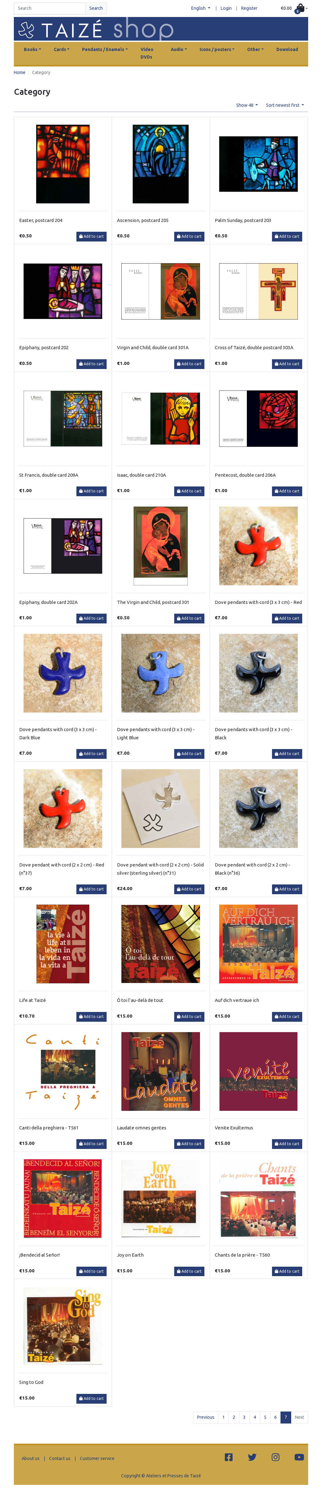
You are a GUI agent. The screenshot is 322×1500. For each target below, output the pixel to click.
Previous (205, 1417)
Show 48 (245, 105)
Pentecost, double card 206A (245, 475)
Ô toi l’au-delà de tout (140, 1000)
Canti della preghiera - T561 (49, 1127)
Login (226, 8)
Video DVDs (147, 53)
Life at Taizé (32, 1000)
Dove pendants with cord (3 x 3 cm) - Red (258, 602)
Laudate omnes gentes (141, 1127)
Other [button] (253, 49)
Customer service (97, 1458)
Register (249, 8)
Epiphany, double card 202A (48, 602)
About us (31, 1458)
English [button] (199, 8)
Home (19, 72)
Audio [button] (177, 49)
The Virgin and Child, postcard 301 (153, 602)
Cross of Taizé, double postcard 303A (254, 347)
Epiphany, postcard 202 (44, 347)
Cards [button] (60, 49)
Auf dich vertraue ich (237, 1000)
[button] (294, 8)
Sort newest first (283, 105)
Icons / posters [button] (215, 49)
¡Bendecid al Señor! (39, 1255)
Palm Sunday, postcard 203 (243, 220)
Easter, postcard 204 (40, 220)
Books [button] (30, 49)
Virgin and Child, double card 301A (153, 347)
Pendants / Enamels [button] (103, 49)
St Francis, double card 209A (48, 475)
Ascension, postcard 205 (143, 220)
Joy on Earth (130, 1255)
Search (96, 8)
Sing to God (31, 1382)
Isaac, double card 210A (141, 475)
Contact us (59, 1458)
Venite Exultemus (234, 1127)
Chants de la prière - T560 (242, 1255)
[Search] (50, 8)
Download (287, 49)
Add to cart (91, 236)
